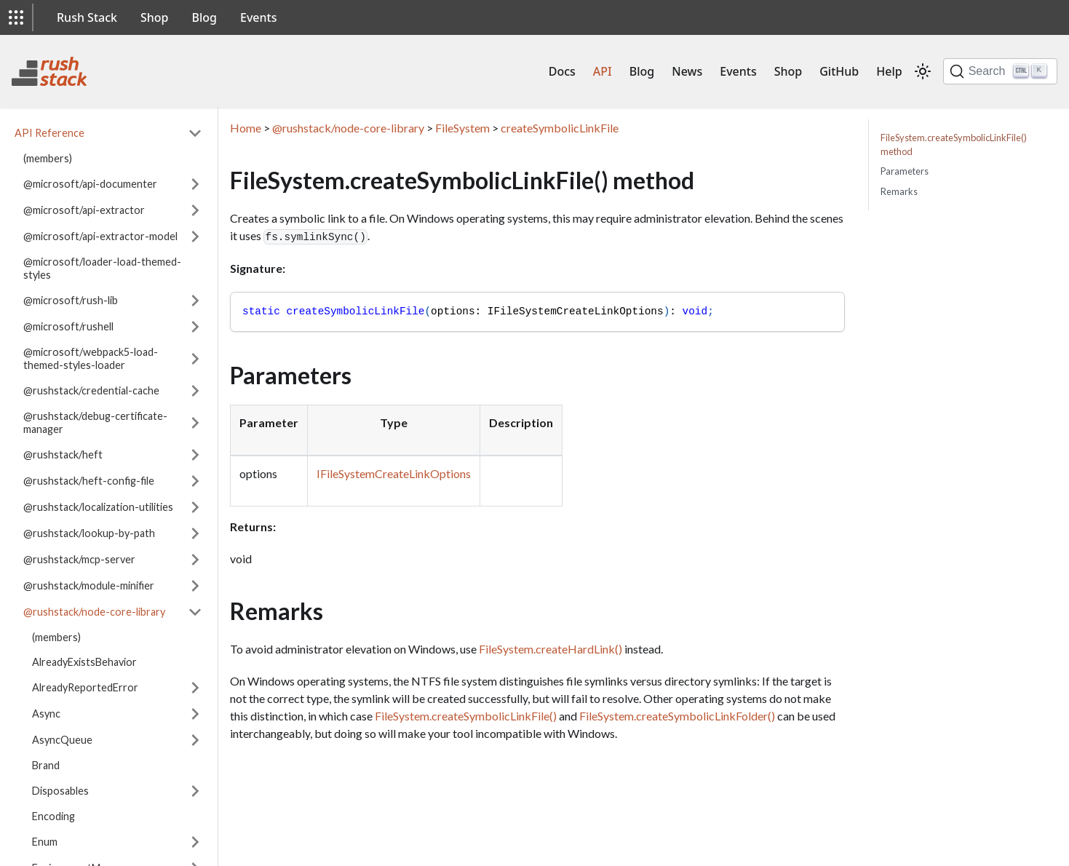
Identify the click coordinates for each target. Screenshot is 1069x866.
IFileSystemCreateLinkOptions (394, 473)
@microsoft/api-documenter (90, 184)
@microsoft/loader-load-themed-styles (102, 268)
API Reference (49, 133)
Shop (154, 17)
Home (245, 128)
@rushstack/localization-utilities (98, 507)
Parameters (905, 171)
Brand (46, 765)
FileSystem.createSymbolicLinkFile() (466, 716)
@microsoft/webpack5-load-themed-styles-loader (90, 358)
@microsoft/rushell (68, 326)
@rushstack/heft (63, 454)
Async (46, 713)
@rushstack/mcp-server (79, 559)
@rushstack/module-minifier (88, 585)
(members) (47, 158)
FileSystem (462, 128)
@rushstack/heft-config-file (88, 480)
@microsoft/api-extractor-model (100, 236)
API (602, 71)
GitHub (839, 71)
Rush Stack (87, 17)
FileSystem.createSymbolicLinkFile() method (954, 144)
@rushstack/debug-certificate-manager (95, 422)
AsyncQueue (62, 740)
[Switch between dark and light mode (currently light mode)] (922, 71)
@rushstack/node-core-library (94, 611)
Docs (562, 71)
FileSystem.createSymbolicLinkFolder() (677, 716)
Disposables (60, 790)
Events (258, 17)
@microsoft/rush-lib (70, 300)
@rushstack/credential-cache (91, 390)
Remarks (899, 191)
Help (889, 71)
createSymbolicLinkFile (560, 128)
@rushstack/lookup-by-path (89, 533)
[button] (16, 17)
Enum (44, 841)
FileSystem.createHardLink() (550, 649)
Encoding (53, 816)
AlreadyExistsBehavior (84, 662)
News (687, 71)
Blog (204, 17)
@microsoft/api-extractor (84, 210)
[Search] (1000, 71)
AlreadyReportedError (85, 687)
